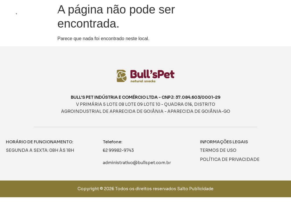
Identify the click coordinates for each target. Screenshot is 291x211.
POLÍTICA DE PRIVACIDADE (230, 159)
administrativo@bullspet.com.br (137, 162)
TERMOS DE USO (218, 150)
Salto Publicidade (195, 188)
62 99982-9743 (118, 150)
